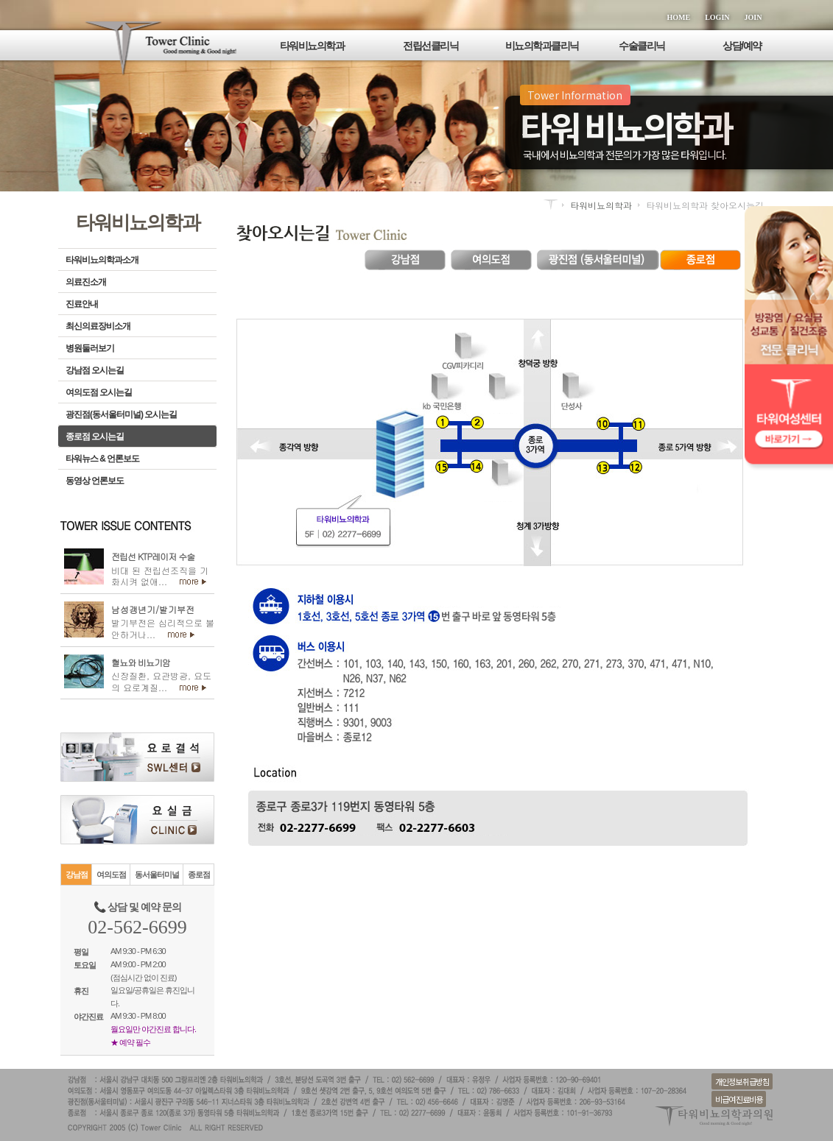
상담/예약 (742, 46)
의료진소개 (86, 282)
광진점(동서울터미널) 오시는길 (121, 414)
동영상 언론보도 (95, 481)
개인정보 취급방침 (742, 1081)
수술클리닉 (642, 46)
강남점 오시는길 (95, 370)
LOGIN (717, 17)
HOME (679, 17)
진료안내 (82, 304)
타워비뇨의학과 (312, 46)
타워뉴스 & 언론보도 (102, 458)
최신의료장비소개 (98, 326)
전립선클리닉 (430, 46)
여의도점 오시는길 (99, 392)
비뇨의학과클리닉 (542, 46)
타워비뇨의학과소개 (102, 260)
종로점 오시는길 (95, 436)
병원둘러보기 (90, 348)
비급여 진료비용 (738, 1099)
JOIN (753, 17)
